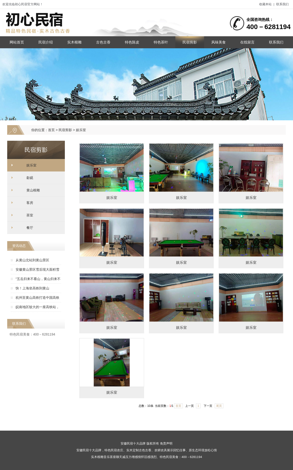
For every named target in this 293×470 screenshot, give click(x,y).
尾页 (219, 406)
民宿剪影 (190, 42)
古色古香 (103, 42)
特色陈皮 (132, 42)
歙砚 (29, 178)
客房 (29, 203)
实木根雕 (74, 42)
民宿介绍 (45, 42)
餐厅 (29, 228)
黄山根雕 (33, 190)
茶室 (29, 215)
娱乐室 (81, 130)
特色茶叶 (161, 42)
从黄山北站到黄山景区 (32, 260)
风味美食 (218, 42)
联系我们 (282, 4)
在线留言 (247, 42)
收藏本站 (265, 4)
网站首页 (17, 42)
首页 (51, 130)
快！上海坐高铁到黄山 (32, 288)
